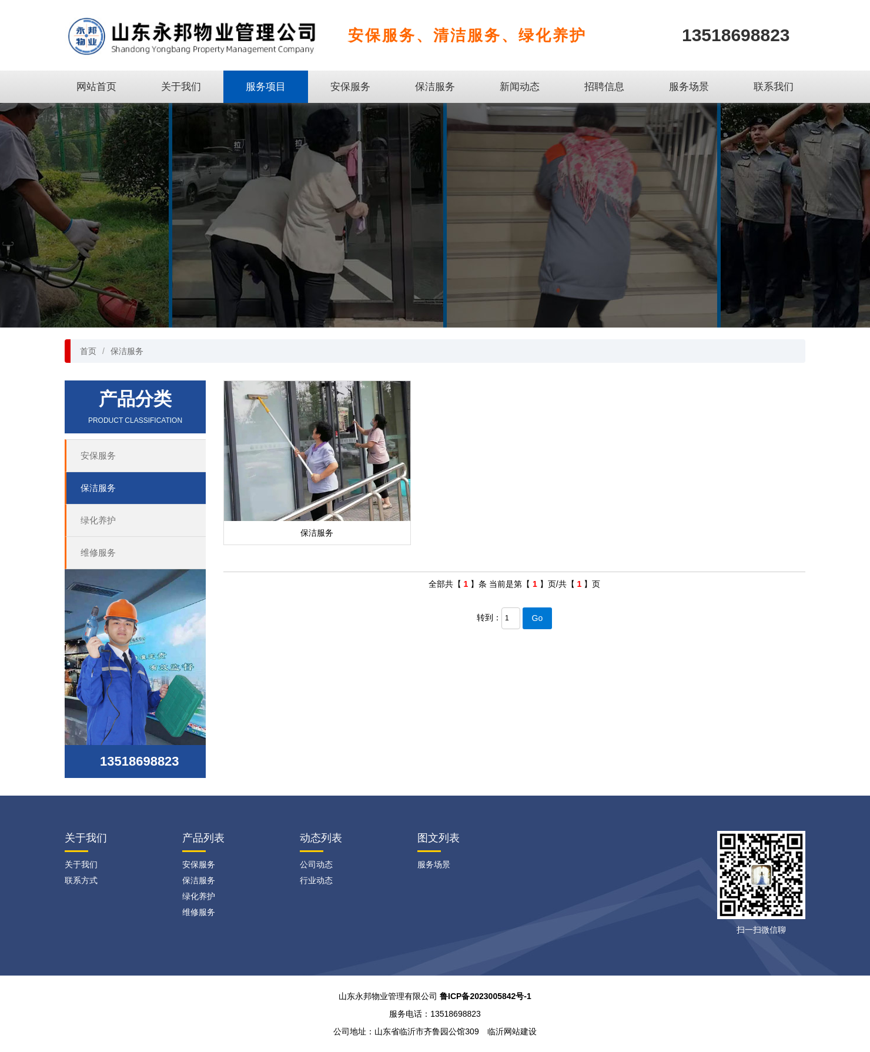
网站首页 (96, 86)
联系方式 (81, 880)
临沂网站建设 (512, 1031)
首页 (88, 351)
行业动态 (316, 880)
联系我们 (774, 86)
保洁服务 (435, 86)
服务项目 (266, 86)
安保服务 (350, 86)
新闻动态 (520, 86)
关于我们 (181, 86)
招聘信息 (604, 86)
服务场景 (689, 86)
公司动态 (316, 864)
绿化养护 (98, 520)
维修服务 (98, 552)
